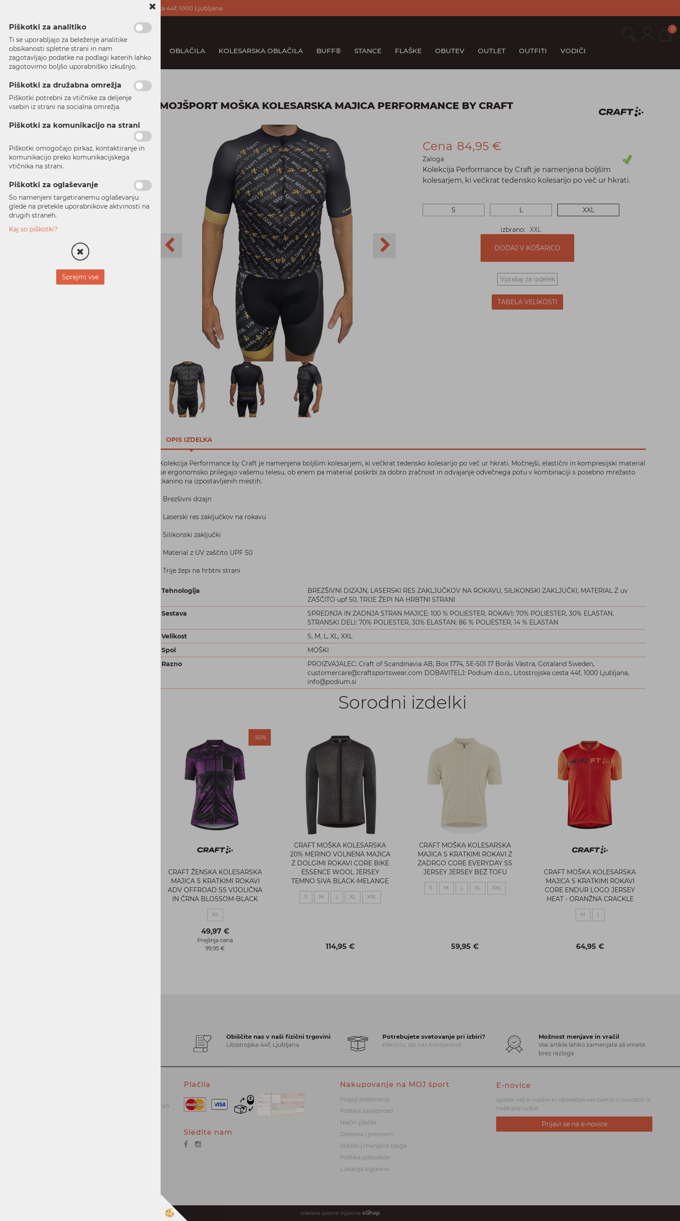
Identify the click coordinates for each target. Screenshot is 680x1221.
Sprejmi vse (80, 277)
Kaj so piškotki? (33, 229)
